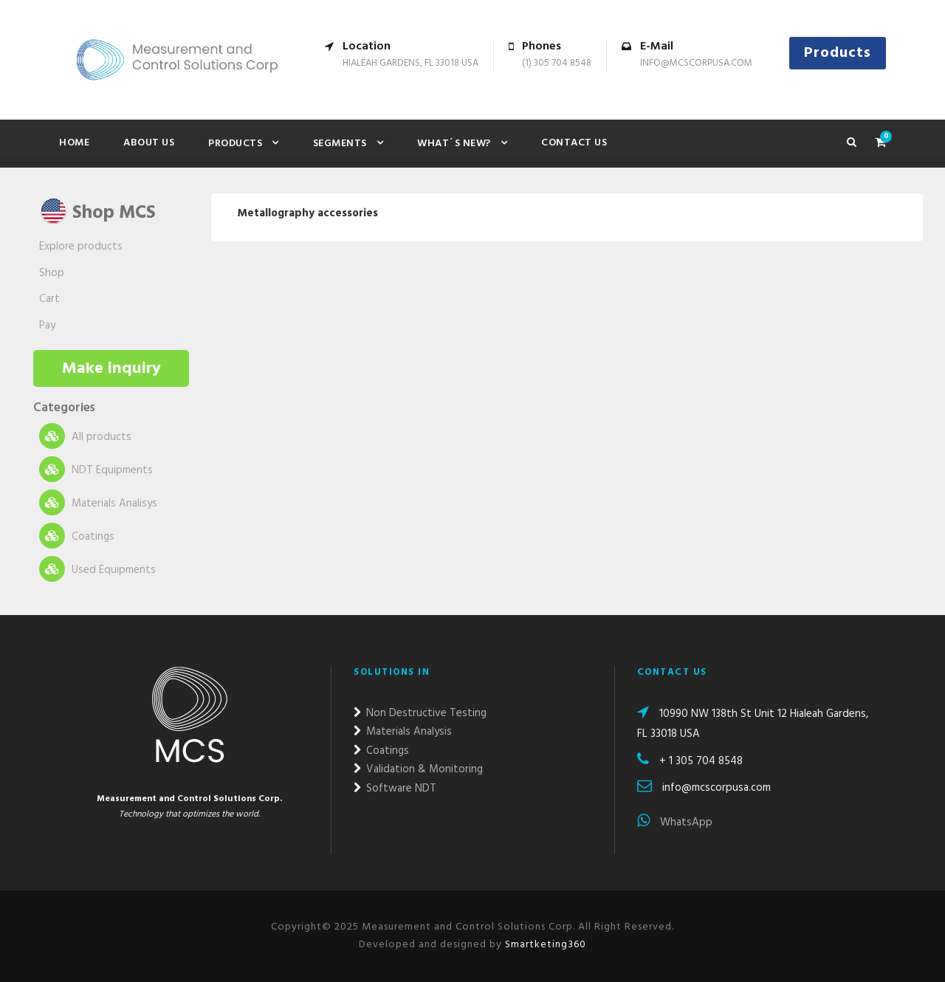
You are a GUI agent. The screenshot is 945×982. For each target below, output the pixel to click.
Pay (47, 325)
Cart (49, 299)
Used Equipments (97, 569)
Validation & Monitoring (418, 769)
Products (837, 53)
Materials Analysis (403, 732)
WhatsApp (674, 822)
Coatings (76, 536)
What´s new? (454, 143)
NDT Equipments (96, 469)
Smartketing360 (544, 944)
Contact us (574, 142)
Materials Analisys (98, 502)
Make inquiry (111, 369)
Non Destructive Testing (420, 713)
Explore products (81, 246)
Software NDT (395, 788)
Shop (51, 273)
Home (74, 142)
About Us (148, 142)
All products (85, 436)
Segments (340, 143)
